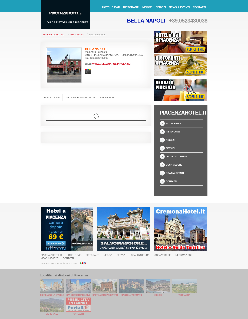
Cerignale (52, 314)
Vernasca (184, 295)
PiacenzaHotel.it (55, 34)
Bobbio (158, 295)
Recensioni (107, 97)
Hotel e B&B (111, 7)
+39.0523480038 (188, 21)
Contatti (199, 7)
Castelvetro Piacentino (105, 295)
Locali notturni (176, 156)
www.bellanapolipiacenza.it (112, 63)
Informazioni (183, 255)
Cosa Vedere (174, 164)
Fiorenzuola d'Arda (52, 295)
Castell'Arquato (131, 295)
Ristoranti (131, 7)
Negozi (147, 7)
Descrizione (51, 97)
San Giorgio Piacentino (78, 295)
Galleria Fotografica (80, 97)
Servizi (161, 7)
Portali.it (78, 314)
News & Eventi (179, 7)
